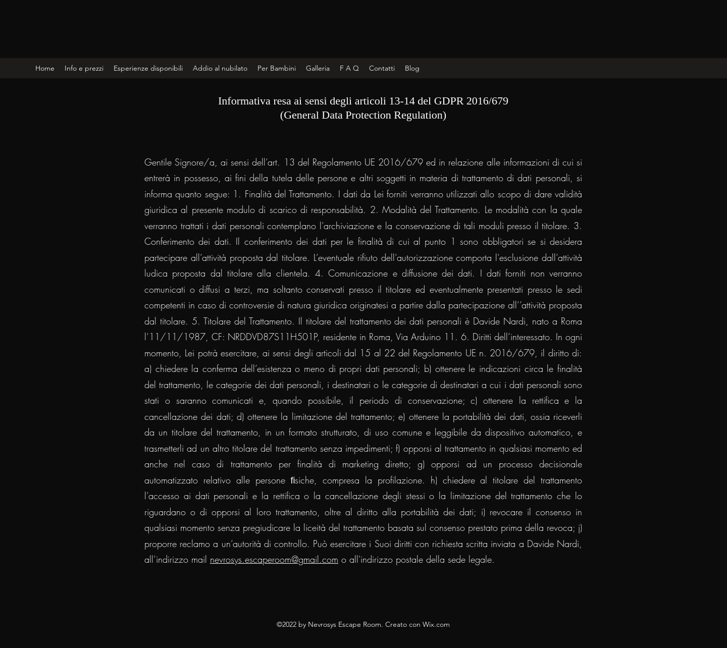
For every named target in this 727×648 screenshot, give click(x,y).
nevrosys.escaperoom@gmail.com (274, 559)
